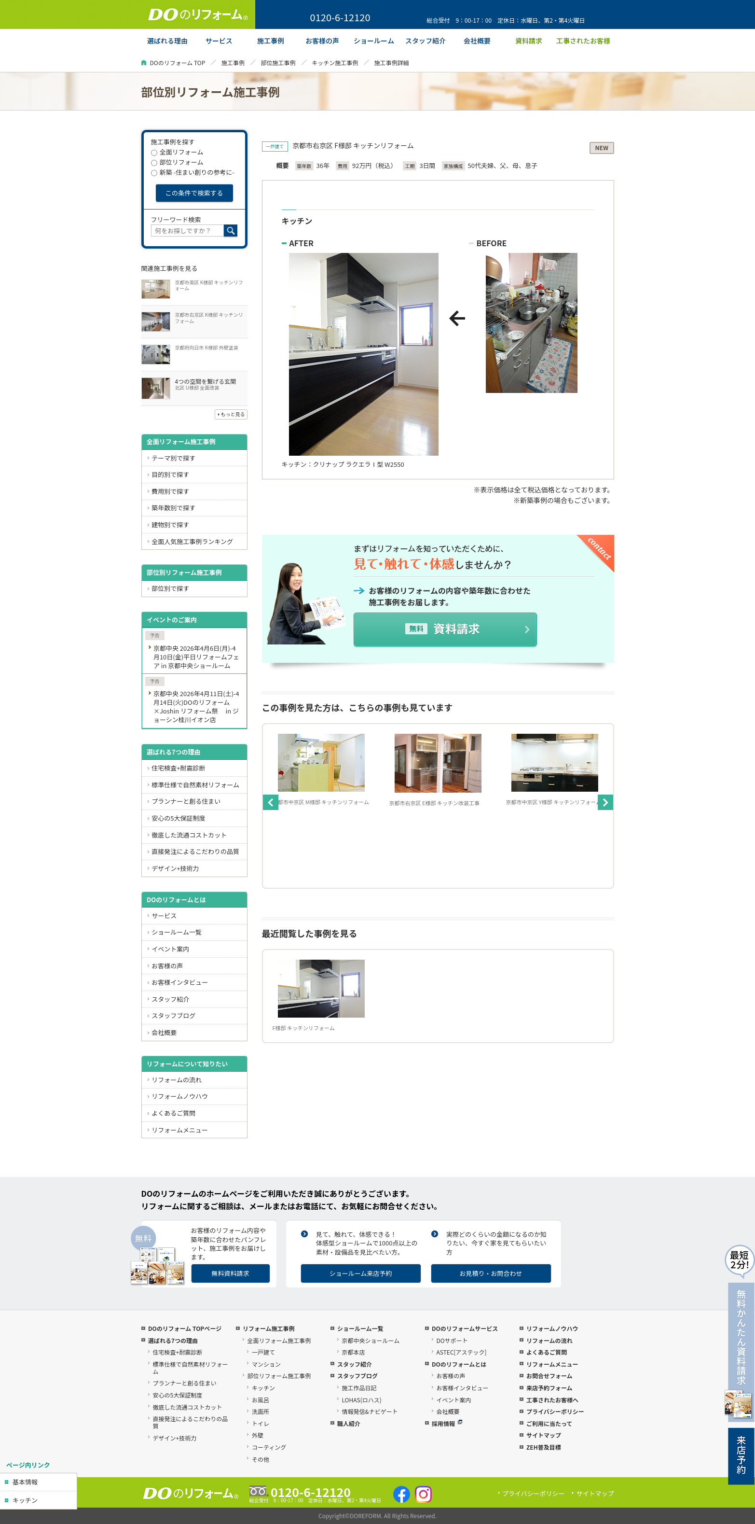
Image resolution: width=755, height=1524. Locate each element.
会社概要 (164, 1032)
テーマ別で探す (173, 457)
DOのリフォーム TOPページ (184, 1328)
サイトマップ (543, 1435)
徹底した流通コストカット (189, 834)
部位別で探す (170, 588)
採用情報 (447, 1423)
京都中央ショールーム (370, 1340)
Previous (270, 802)
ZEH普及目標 (543, 1447)
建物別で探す (170, 524)
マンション (266, 1364)
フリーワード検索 (176, 219)
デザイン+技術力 (175, 868)
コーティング (269, 1447)
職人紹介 (348, 1423)
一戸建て (263, 1352)
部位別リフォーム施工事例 (184, 572)
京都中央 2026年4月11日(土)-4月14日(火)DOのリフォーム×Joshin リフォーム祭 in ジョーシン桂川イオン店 (196, 706)
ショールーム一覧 (176, 932)
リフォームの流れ (176, 1079)
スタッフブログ (173, 1015)
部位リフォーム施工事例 (279, 1375)
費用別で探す (170, 491)
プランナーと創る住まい (185, 801)
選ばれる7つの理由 (174, 751)
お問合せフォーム (549, 1375)
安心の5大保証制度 (178, 818)
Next (605, 802)
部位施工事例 (278, 62)
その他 (260, 1459)
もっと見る (233, 414)
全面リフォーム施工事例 (181, 441)
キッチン (25, 1500)
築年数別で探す (173, 507)
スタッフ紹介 (170, 999)
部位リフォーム (177, 162)
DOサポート (451, 1340)
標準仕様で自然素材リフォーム (195, 784)
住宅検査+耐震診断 (178, 767)
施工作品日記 (359, 1388)
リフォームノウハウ (179, 1096)
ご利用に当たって (549, 1423)
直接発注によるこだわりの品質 (195, 851)
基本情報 (25, 1481)
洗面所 (260, 1411)
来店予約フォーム (549, 1388)
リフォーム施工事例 (269, 1328)
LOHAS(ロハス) (361, 1400)
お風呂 (260, 1400)
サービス (164, 915)
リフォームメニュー (179, 1129)
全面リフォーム (177, 151)
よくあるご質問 (173, 1113)
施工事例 (233, 62)
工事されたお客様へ (552, 1400)
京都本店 (353, 1352)
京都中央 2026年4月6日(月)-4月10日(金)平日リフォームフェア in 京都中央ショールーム (196, 656)
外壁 (257, 1435)
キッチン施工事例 (335, 62)
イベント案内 (170, 948)
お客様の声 (167, 965)
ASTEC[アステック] (461, 1352)
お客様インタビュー (179, 982)
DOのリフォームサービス (465, 1328)
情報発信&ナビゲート (370, 1411)
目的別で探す (170, 474)
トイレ (260, 1423)
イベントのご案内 (172, 619)
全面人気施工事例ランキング (192, 541)
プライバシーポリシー (555, 1411)
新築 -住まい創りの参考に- (192, 172)
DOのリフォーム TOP (178, 62)
